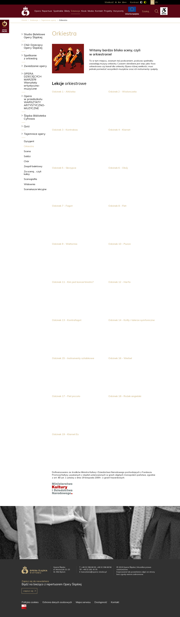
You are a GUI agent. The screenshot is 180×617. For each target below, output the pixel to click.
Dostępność (100, 602)
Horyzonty (118, 11)
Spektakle (58, 11)
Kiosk (84, 11)
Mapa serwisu (83, 602)
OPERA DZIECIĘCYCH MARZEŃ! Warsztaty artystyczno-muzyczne (33, 81)
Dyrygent (29, 141)
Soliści (27, 156)
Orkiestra (29, 146)
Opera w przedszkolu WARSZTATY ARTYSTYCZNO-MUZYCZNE (34, 102)
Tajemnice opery (48, 20)
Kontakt (99, 11)
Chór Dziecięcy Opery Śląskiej (33, 46)
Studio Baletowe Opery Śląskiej (34, 35)
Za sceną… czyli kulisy (32, 173)
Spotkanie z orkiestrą (30, 57)
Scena (27, 151)
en (156, 2)
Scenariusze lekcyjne (35, 189)
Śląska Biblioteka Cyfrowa (35, 117)
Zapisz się (28, 591)
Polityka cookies (30, 602)
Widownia (29, 184)
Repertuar (47, 11)
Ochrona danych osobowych (57, 602)
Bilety (67, 11)
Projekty (108, 11)
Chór (26, 161)
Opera (37, 11)
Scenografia (30, 179)
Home (24, 20)
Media (91, 11)
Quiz (27, 126)
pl (152, 2)
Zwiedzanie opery (35, 66)
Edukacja (75, 11)
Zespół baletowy (33, 166)
